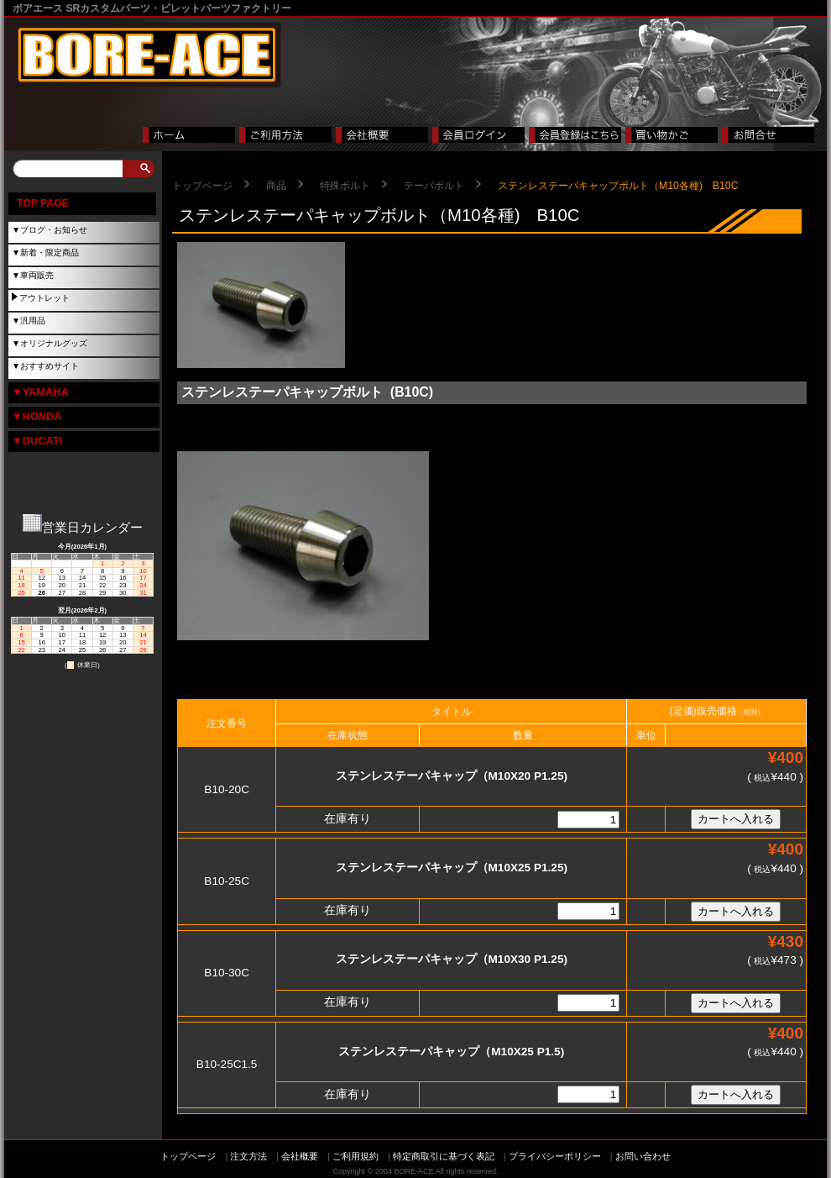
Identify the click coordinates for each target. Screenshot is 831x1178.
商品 (276, 186)
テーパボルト (434, 186)
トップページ (202, 186)
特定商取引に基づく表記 (443, 1156)
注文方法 (248, 1156)
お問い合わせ (643, 1156)
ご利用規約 (355, 1156)
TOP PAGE (43, 203)
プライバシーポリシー (555, 1156)
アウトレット (44, 297)
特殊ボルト (345, 186)
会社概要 (299, 1156)
